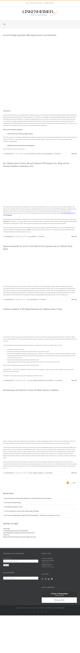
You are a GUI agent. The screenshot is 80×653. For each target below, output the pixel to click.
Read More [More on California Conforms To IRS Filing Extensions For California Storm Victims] (74, 380)
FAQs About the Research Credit (13, 507)
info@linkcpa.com (49, 3)
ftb (44, 380)
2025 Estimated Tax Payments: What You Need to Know (19, 533)
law (37, 153)
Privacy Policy (60, 608)
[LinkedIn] (49, 579)
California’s (6, 221)
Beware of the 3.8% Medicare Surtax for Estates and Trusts (19, 537)
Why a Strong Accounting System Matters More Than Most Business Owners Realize (27, 498)
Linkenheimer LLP (9, 153)
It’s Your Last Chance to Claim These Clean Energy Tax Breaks (21, 511)
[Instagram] (45, 579)
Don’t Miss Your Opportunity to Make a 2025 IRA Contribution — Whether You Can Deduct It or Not (31, 515)
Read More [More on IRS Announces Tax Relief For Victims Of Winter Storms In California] (74, 473)
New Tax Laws (42, 153)
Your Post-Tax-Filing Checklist (12, 502)
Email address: (7, 558)
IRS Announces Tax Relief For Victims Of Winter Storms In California (31, 390)
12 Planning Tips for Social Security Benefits (15, 531)
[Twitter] (42, 579)
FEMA (29, 230)
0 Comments (57, 153)
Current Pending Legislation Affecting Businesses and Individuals (29, 35)
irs (28, 236)
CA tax (28, 153)
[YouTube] (52, 579)
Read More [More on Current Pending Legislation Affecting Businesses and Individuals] (74, 153)
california (32, 153)
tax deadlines (32, 236)
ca (25, 153)
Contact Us (6, 535)
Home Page (6, 529)
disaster (41, 380)
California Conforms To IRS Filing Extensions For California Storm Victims (32, 309)
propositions (49, 153)
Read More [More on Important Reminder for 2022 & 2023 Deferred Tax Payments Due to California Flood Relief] (74, 299)
